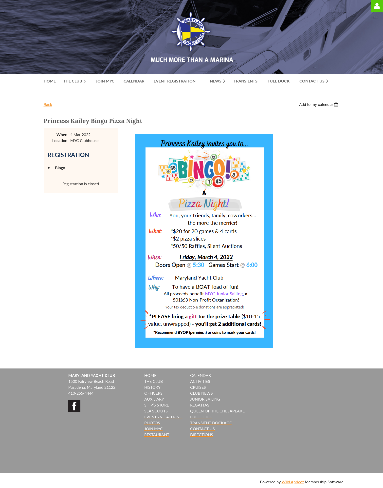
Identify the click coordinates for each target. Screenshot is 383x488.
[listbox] (319, 105)
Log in (377, 6)
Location (59, 140)
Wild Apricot (293, 481)
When (61, 134)
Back (48, 104)
